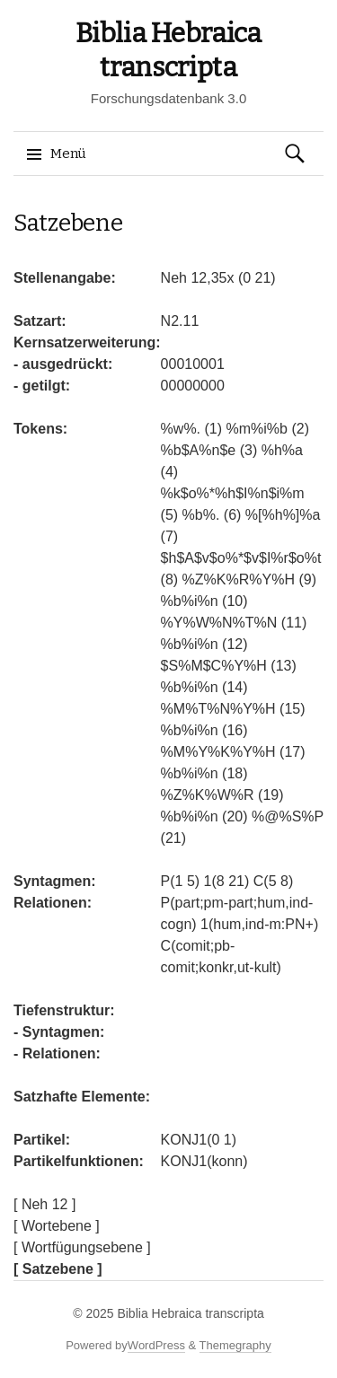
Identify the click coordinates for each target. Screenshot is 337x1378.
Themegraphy (235, 1345)
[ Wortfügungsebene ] (82, 1247)
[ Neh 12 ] (44, 1204)
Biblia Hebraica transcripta (190, 1313)
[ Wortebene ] (56, 1225)
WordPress (156, 1345)
